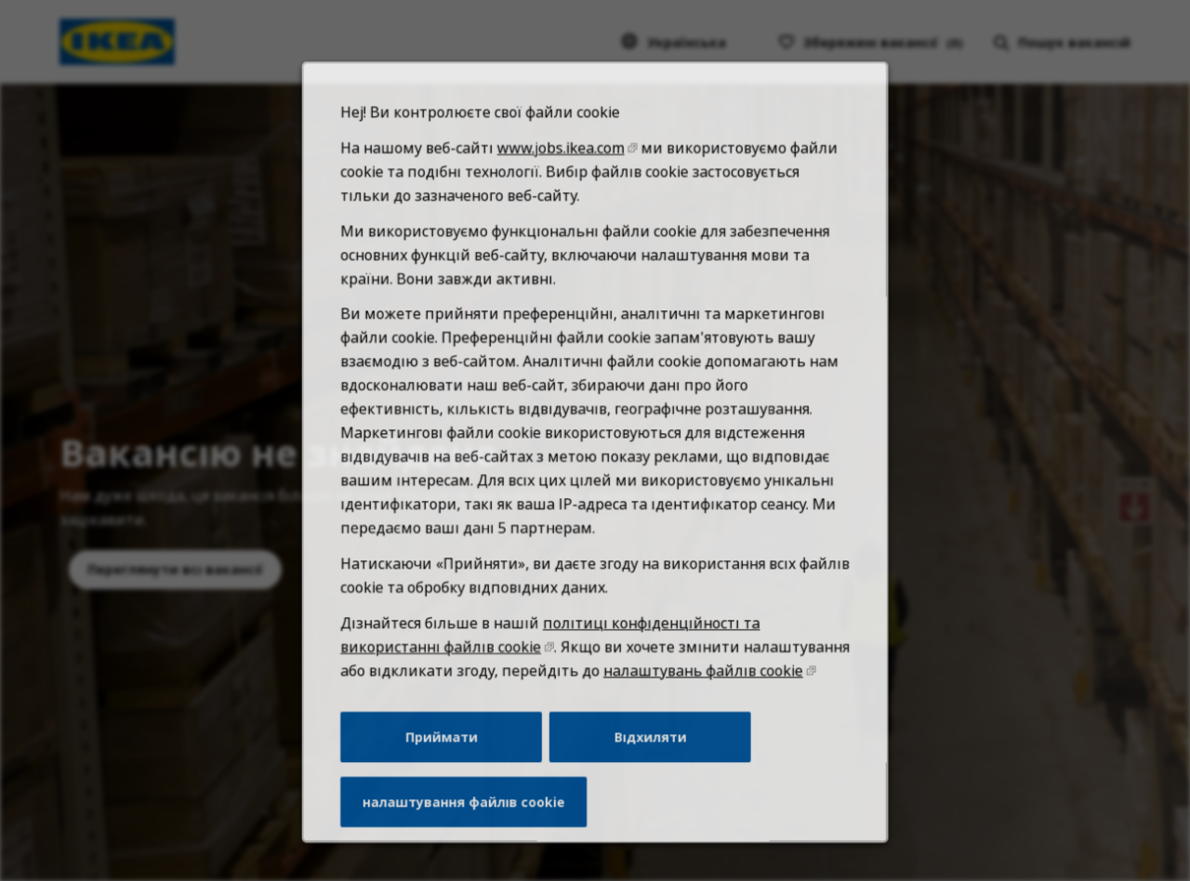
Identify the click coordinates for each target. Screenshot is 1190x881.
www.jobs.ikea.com (562, 217)
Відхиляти (647, 768)
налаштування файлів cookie (472, 830)
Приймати (451, 768)
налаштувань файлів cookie (695, 706)
